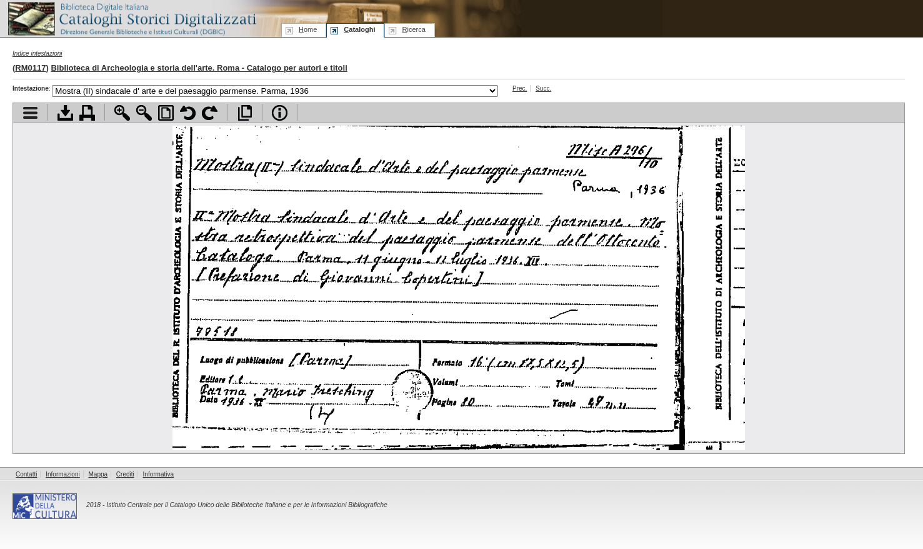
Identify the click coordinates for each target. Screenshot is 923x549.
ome (308, 29)
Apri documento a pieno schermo (244, 113)
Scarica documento (65, 113)
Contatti (26, 474)
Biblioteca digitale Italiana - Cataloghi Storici (131, 18)
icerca (413, 29)
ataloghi (359, 29)
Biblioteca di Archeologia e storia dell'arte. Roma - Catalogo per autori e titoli (199, 68)
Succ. (543, 88)
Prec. (519, 88)
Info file (279, 113)
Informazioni (62, 474)
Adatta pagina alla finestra (166, 113)
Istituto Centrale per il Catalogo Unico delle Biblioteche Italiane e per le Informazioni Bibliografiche (246, 504)
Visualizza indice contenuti (30, 113)
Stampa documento (87, 113)
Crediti (125, 474)
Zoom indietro (144, 113)
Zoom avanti (122, 113)
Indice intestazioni (37, 53)
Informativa (158, 474)
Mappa (98, 474)
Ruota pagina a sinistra (188, 113)
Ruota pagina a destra (209, 113)
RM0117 (30, 68)
